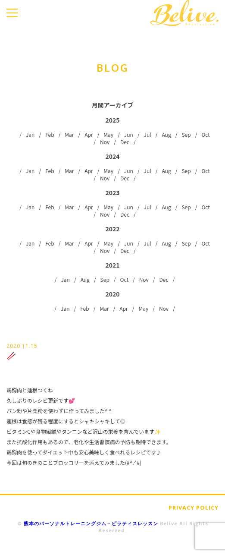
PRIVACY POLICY (194, 507)
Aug (166, 134)
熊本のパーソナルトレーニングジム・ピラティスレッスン (91, 523)
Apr (88, 134)
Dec (124, 141)
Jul (147, 134)
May (108, 134)
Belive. (184, 13)
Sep (186, 134)
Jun (128, 134)
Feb (49, 134)
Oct (205, 134)
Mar (69, 134)
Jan (30, 134)
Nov (104, 141)
